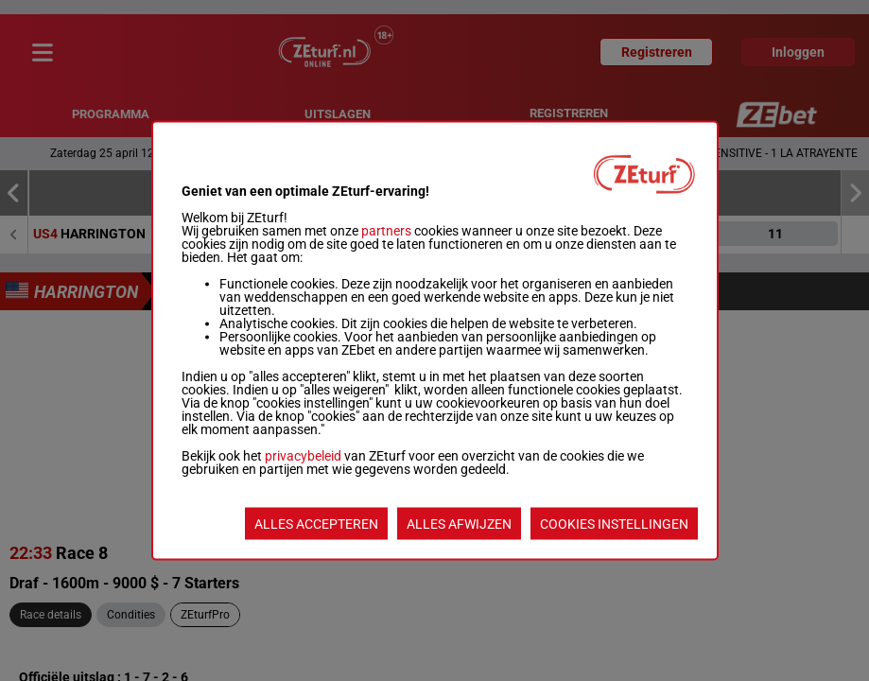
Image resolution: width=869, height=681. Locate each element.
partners (386, 230)
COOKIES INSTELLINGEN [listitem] (614, 524)
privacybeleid (303, 455)
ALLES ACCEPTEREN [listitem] (316, 524)
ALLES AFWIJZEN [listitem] (459, 524)
